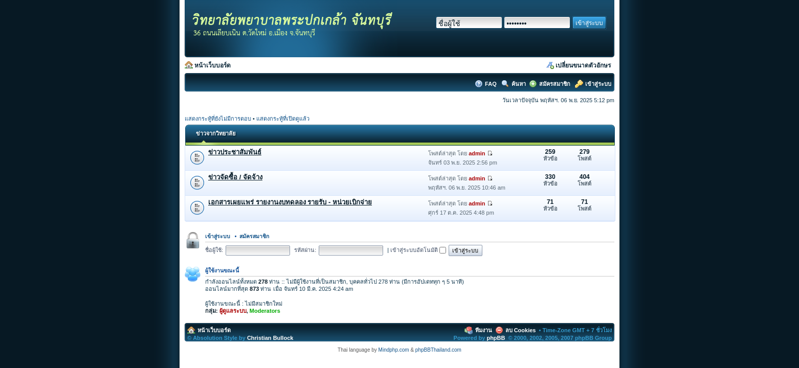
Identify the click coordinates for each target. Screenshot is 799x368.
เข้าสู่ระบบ (598, 84)
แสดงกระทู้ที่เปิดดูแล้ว (282, 119)
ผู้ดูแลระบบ (233, 311)
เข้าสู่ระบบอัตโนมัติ (418, 250)
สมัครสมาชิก (554, 84)
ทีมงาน (483, 330)
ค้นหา (519, 84)
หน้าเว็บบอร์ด (212, 65)
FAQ (491, 84)
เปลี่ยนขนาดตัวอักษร (583, 65)
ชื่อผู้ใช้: (214, 250)
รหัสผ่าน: (305, 250)
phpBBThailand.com (438, 350)
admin (477, 153)
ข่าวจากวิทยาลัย (215, 133)
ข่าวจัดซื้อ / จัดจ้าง (235, 177)
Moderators (265, 311)
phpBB (495, 338)
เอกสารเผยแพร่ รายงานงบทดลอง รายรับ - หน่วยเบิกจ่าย (290, 202)
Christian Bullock (270, 338)
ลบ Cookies (520, 330)
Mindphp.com (394, 350)
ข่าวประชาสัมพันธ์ (234, 152)
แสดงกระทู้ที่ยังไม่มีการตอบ (218, 119)
